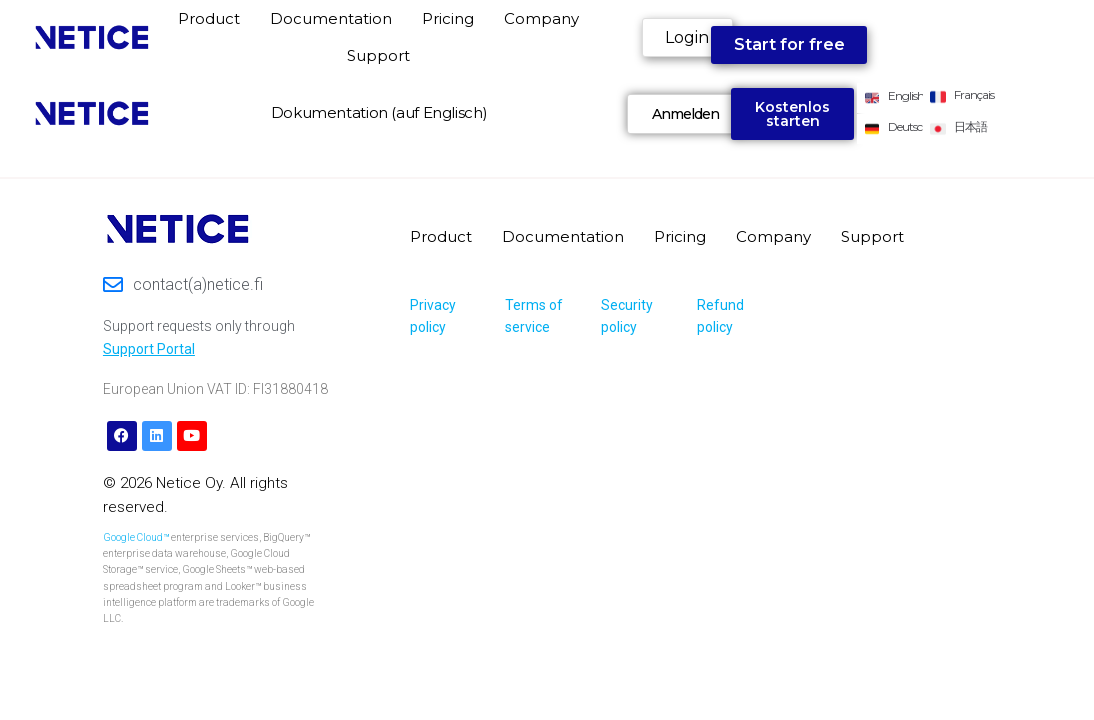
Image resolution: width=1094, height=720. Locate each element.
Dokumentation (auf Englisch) (379, 112)
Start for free (789, 44)
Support (378, 55)
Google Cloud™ (136, 537)
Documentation (331, 18)
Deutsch (908, 126)
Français (974, 94)
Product (209, 18)
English (906, 95)
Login (687, 37)
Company (541, 18)
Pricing (448, 18)
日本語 (970, 126)
